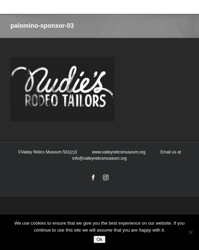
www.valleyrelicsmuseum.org (118, 170)
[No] (190, 232)
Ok (99, 239)
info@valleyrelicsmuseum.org (99, 176)
